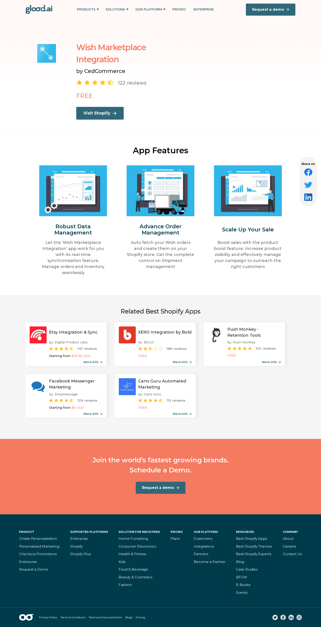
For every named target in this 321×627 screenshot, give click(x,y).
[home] (39, 9)
